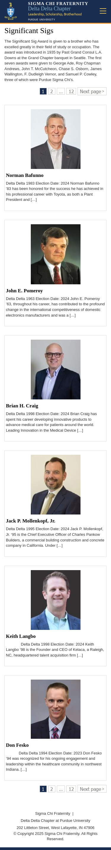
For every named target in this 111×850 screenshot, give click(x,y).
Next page (90, 91)
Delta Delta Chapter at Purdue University (55, 820)
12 (71, 91)
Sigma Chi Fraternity (52, 813)
